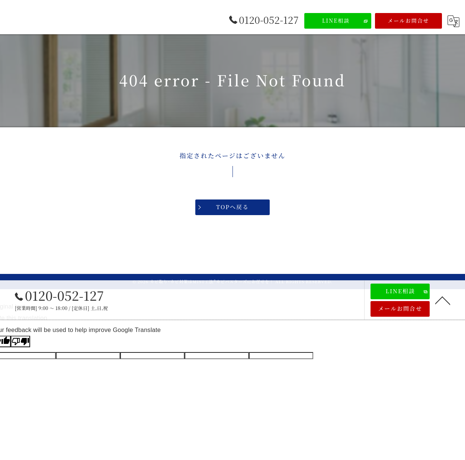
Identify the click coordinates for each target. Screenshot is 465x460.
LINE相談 (336, 20)
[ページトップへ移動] (442, 300)
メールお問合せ (408, 20)
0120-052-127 (59, 295)
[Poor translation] (20, 341)
